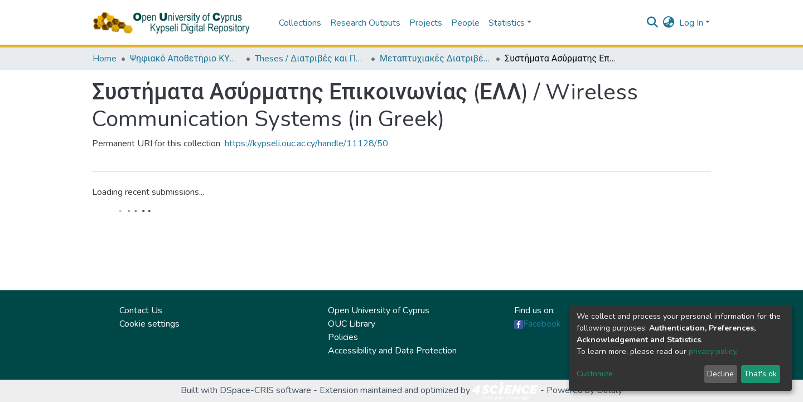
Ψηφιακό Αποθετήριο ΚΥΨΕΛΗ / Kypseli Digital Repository (185, 58)
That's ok (760, 373)
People (465, 23)
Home (105, 58)
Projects (425, 23)
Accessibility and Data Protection (392, 350)
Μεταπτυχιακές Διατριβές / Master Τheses (435, 58)
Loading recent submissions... (148, 192)
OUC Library (351, 324)
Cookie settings (149, 324)
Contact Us (140, 310)
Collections (300, 23)
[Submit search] (653, 23)
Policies (343, 337)
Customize (595, 373)
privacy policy (712, 351)
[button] (669, 23)
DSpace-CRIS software (265, 390)
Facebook (542, 324)
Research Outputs (365, 23)
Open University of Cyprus (378, 310)
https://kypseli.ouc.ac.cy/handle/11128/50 (306, 143)
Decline (720, 373)
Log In (691, 23)
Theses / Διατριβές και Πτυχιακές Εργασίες (310, 58)
